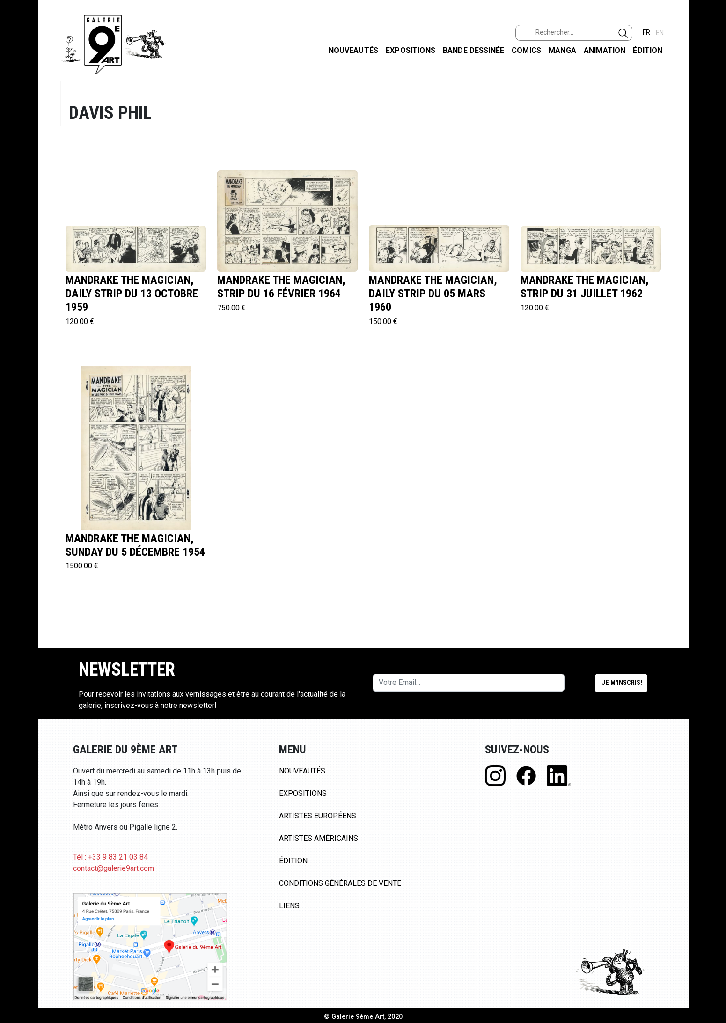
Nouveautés (354, 50)
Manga (562, 50)
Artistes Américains (318, 838)
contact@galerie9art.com (113, 868)
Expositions (410, 50)
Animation (604, 50)
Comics (526, 50)
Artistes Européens (317, 815)
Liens (289, 905)
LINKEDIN (711, 167)
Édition (647, 50)
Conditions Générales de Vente (340, 883)
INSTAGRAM (711, 120)
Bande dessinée (473, 50)
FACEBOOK (711, 71)
